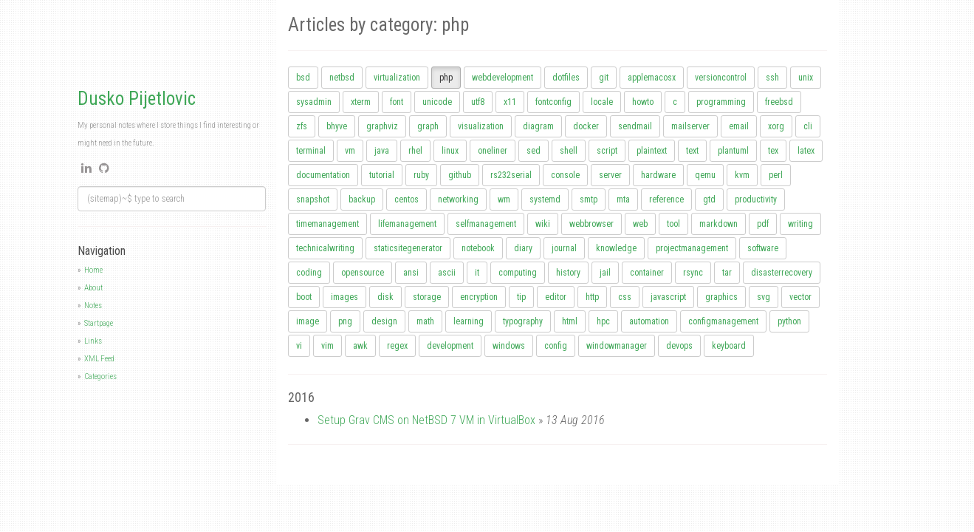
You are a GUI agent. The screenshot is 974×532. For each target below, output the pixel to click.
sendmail (635, 126)
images (344, 297)
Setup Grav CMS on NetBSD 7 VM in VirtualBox (426, 420)
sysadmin (314, 102)
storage (427, 297)
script (607, 151)
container (647, 272)
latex (806, 151)
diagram (538, 126)
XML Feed (99, 359)
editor (555, 297)
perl (776, 175)
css (624, 297)
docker (586, 126)
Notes (93, 305)
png (345, 321)
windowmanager (616, 346)
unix (805, 77)
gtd (709, 199)
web (640, 224)
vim (327, 346)
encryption (479, 297)
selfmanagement (486, 224)
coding (309, 272)
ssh (772, 77)
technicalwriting (325, 248)
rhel (415, 151)
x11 (510, 102)
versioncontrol (721, 77)
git (603, 77)
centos (406, 199)
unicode (437, 102)
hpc (603, 321)
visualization (481, 126)
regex (397, 346)
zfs (301, 126)
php (446, 77)
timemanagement (327, 224)
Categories (100, 376)
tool (673, 224)
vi (299, 346)
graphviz (382, 126)
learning (468, 321)
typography (523, 321)
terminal (311, 151)
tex (773, 151)
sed (534, 151)
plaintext (652, 151)
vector (800, 297)
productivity (756, 199)
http (592, 297)
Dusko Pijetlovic (137, 98)
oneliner (492, 151)
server (610, 175)
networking (458, 199)
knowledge (616, 248)
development (450, 346)
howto (643, 102)
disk (385, 297)
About (93, 288)
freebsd (779, 102)
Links (93, 341)
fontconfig (553, 102)
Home (93, 270)
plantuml (733, 151)
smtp (588, 199)
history (568, 272)
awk (360, 346)
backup (362, 199)
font (396, 102)
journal (564, 248)
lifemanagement (407, 224)
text (692, 151)
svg (763, 297)
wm (504, 199)
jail (605, 272)
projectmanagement (692, 248)
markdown (718, 224)
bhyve (336, 126)
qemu (705, 175)
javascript (668, 297)
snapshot (312, 199)
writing (800, 224)
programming (721, 102)
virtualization (397, 77)
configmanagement (723, 321)
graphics (721, 297)
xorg (776, 126)
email (739, 126)
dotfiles (566, 77)
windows (509, 346)
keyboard (729, 346)
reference (666, 199)
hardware (658, 175)
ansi (411, 272)
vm (350, 151)
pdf (763, 224)
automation (649, 321)
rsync (693, 272)
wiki (542, 224)
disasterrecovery (781, 272)
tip (521, 297)
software (762, 248)
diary (523, 248)
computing (517, 272)
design (384, 321)
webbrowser (591, 224)
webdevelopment (502, 77)
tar (727, 272)
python (789, 321)
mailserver (690, 126)
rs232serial (511, 175)
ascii (447, 272)
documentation (323, 175)
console (565, 175)
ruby (421, 175)
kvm (742, 175)
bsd (303, 77)
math (425, 321)
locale (602, 102)
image (307, 321)
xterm (361, 102)
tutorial (381, 175)
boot (304, 297)
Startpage (98, 323)
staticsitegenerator (408, 248)
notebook (478, 248)
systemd (544, 199)
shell (568, 151)
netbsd (341, 77)
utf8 (477, 102)
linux (450, 151)
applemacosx (652, 77)
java (381, 151)
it (477, 272)
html (569, 321)
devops (679, 346)
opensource (362, 272)
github (459, 175)
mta (623, 199)
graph (428, 126)
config (555, 346)
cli (807, 126)
